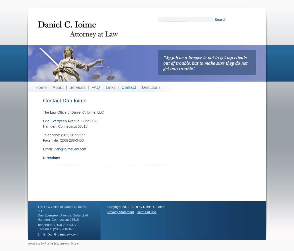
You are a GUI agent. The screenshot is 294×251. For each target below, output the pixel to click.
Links (111, 87)
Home (41, 87)
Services (77, 87)
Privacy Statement (121, 212)
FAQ (95, 87)
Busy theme (60, 243)
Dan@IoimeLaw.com (70, 149)
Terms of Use (147, 212)
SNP (43, 243)
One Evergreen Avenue (61, 121)
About (58, 87)
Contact (129, 87)
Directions (151, 87)
